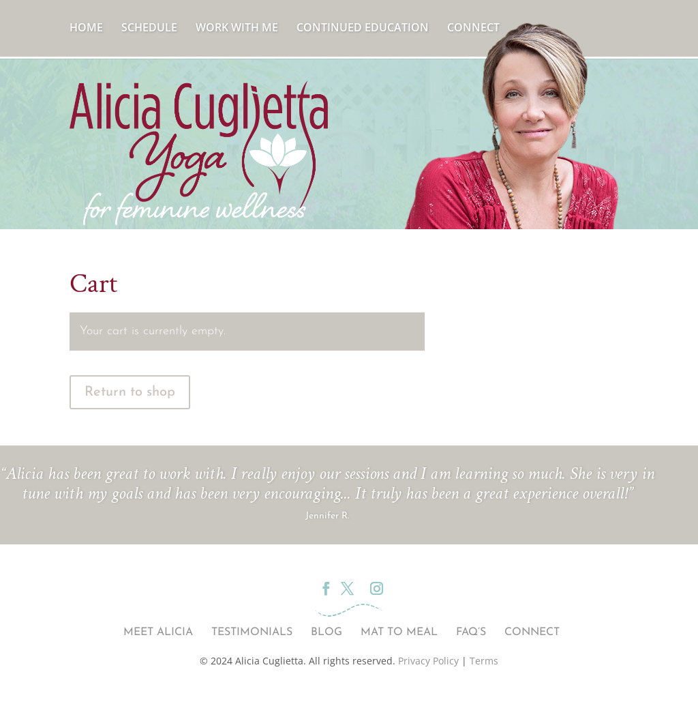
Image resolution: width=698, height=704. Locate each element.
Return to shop (130, 392)
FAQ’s (471, 632)
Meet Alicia (158, 632)
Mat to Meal (399, 632)
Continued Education (363, 29)
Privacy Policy (428, 660)
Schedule (149, 29)
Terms (484, 660)
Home (86, 29)
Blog (326, 632)
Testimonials (251, 632)
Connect (473, 29)
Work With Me (237, 29)
